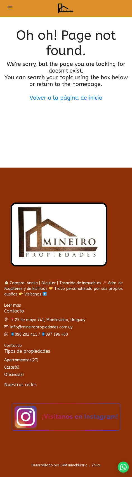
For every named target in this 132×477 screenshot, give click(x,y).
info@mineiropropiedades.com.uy (41, 327)
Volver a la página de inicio (66, 98)
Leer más (12, 305)
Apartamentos (18, 360)
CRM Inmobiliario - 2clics (80, 465)
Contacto (13, 345)
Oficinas (11, 374)
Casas (9, 367)
